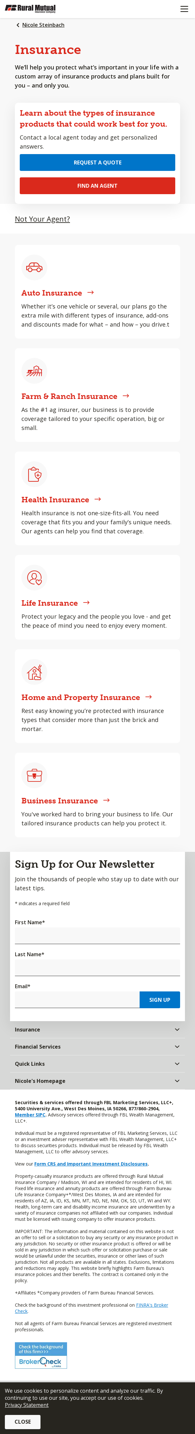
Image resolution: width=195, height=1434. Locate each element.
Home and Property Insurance (86, 697)
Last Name (29, 954)
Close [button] (23, 1421)
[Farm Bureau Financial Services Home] (38, 9)
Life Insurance (55, 603)
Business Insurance (65, 800)
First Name (30, 922)
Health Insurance (61, 499)
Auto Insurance (57, 293)
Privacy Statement (27, 1404)
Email (22, 986)
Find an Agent (97, 185)
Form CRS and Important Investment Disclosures (91, 1164)
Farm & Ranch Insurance (75, 396)
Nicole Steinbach (43, 24)
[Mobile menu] (184, 9)
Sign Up (159, 999)
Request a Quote (97, 162)
